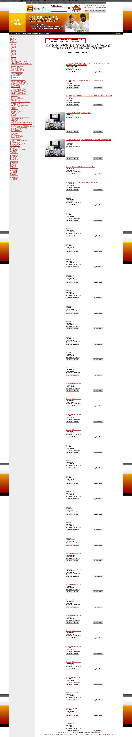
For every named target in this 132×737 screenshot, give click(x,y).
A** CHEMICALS (14, 150)
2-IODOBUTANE (71, 723)
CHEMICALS (13, 42)
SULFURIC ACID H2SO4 (17, 92)
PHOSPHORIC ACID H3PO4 (18, 88)
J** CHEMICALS (14, 161)
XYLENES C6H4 (15, 96)
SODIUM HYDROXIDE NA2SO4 (18, 91)
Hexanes (68, 198)
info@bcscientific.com (112, 734)
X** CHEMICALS (14, 177)
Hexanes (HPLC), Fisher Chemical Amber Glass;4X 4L (82, 182)
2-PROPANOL (14, 133)
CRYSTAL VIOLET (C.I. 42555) (18, 110)
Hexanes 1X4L (70, 275)
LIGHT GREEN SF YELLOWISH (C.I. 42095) (21, 124)
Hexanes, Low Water (72, 693)
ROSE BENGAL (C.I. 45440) (17, 103)
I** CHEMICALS (14, 159)
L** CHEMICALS (14, 163)
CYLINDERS (13, 39)
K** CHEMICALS (14, 162)
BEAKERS (12, 38)
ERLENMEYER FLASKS (16, 144)
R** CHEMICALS (14, 170)
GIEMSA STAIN (14, 121)
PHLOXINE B (14, 99)
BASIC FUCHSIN (15, 112)
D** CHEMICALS (14, 154)
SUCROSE (13, 115)
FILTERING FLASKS (15, 146)
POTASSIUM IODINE (16, 129)
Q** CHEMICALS (14, 169)
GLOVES (12, 141)
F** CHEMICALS (14, 156)
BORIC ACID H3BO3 (16, 67)
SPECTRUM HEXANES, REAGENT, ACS (78, 113)
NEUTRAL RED (14, 107)
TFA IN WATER (14, 119)
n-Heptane (13, 134)
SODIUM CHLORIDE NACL (17, 90)
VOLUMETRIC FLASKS (16, 147)
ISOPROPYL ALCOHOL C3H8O (18, 82)
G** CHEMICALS (14, 157)
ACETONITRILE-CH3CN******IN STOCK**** (21, 63)
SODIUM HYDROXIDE (16, 135)
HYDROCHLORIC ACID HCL (18, 80)
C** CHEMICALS (14, 153)
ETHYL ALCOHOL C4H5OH (17, 70)
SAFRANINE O (14, 120)
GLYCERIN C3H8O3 (16, 74)
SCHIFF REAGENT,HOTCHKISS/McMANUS (21, 122)
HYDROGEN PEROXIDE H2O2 (18, 81)
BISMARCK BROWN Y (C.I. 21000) (19, 105)
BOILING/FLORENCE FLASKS (17, 143)
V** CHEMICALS (14, 174)
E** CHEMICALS (14, 155)
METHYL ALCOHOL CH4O (17, 84)
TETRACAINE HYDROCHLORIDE (19, 140)
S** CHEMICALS (14, 171)
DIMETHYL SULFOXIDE (17, 132)
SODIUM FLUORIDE (16, 139)
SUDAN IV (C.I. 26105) (16, 111)
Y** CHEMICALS (14, 178)
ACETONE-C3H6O (15, 62)
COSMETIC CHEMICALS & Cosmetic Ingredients (22, 126)
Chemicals (13, 43)
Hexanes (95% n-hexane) (73, 584)
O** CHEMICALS (14, 166)
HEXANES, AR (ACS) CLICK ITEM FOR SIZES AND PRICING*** (85, 80)
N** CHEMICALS (14, 165)
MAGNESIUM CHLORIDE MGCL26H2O (20, 83)
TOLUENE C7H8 (15, 95)
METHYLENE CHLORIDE (17, 136)
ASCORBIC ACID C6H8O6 (17, 66)
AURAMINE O (14, 109)
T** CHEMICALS (14, 172)
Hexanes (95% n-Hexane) (73, 368)
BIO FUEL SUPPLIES (16, 137)
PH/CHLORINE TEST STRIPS (17, 149)
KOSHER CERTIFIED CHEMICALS (19, 125)
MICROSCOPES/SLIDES (17, 98)
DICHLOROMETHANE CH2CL (18, 68)
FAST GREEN (14, 104)
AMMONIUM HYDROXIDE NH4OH (19, 65)
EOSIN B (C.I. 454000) (16, 106)
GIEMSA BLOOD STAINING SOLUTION (20, 102)
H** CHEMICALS (14, 158)
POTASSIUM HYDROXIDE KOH (18, 89)
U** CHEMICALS (14, 173)
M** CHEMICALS (14, 164)
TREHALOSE (14, 113)
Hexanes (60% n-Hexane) (73, 399)
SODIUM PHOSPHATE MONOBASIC (20, 117)
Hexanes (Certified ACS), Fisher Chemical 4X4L (80, 167)
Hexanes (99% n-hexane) (73, 553)
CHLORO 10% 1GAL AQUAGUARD (19, 127)
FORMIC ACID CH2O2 (16, 73)
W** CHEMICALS (14, 176)
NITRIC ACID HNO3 (15, 87)
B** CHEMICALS (14, 151)
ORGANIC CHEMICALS (16, 131)
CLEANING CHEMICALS (16, 142)
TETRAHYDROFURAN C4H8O (18, 93)
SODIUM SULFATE (15, 97)
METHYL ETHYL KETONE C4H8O (19, 85)
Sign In (12, 36)
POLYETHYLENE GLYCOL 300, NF (19, 128)
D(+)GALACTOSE (15, 114)
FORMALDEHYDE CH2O (17, 72)
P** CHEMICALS (14, 168)
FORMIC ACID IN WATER (17, 118)
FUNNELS (12, 40)
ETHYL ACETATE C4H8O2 (17, 69)
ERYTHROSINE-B (15, 100)
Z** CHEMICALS (14, 179)
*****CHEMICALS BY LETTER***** (19, 61)
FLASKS (12, 148)
